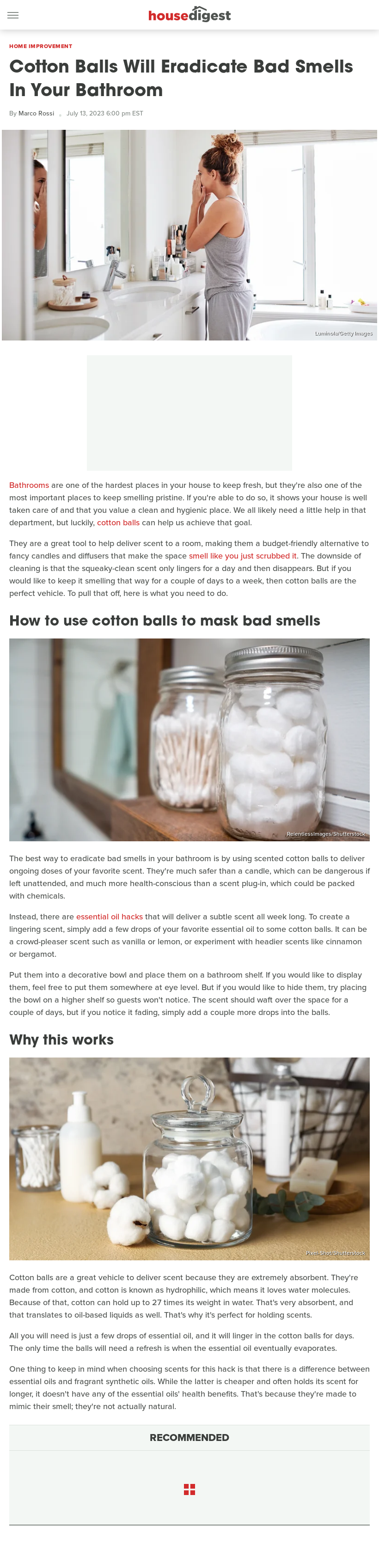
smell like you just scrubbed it (243, 556)
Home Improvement (40, 46)
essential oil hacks (109, 917)
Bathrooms (29, 485)
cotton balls (118, 523)
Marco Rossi (36, 113)
